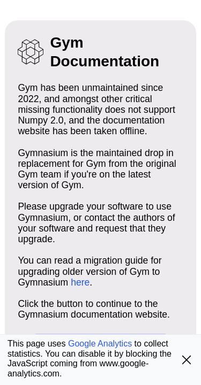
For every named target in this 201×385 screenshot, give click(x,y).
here (80, 282)
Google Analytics (100, 343)
